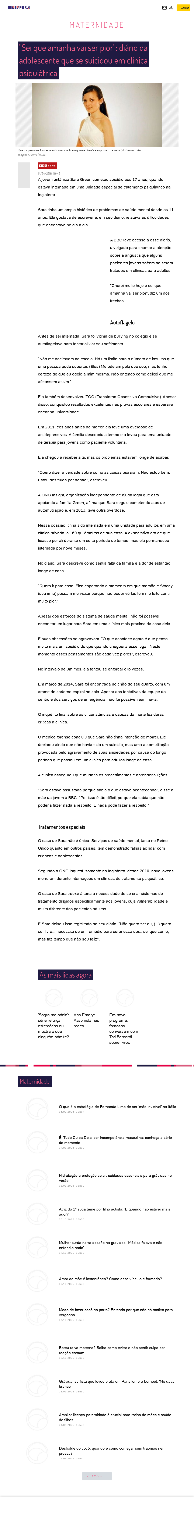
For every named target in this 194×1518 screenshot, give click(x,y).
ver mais (97, 1476)
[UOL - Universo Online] (32, 7)
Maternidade (97, 25)
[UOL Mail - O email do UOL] (164, 7)
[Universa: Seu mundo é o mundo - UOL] (19, 7)
